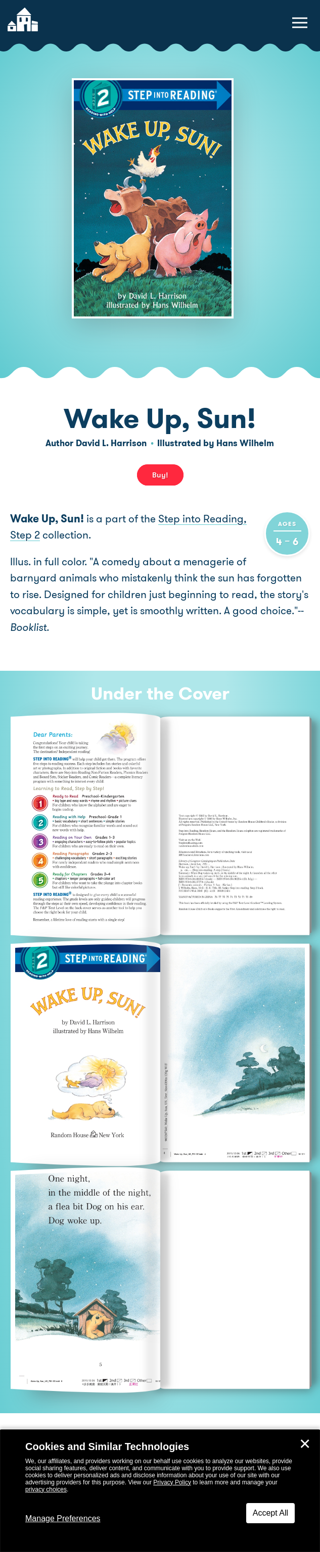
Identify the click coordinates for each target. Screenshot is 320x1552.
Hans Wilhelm (245, 443)
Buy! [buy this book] (160, 474)
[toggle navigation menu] (299, 22)
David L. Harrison (111, 443)
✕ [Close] (305, 1444)
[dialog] (160, 1491)
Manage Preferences (63, 1518)
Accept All (270, 1513)
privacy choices (46, 1489)
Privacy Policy (172, 1482)
